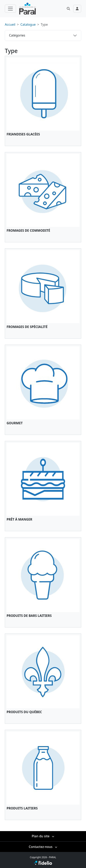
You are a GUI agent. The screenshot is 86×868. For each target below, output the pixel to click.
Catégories (17, 35)
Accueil (10, 24)
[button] (68, 8)
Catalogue (28, 24)
